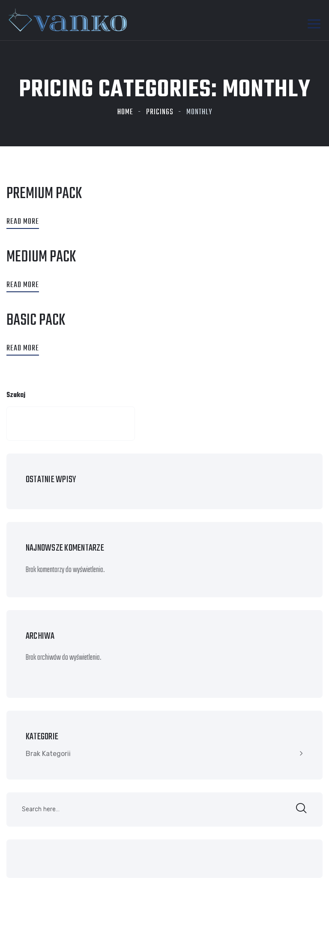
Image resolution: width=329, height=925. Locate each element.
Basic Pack (35, 320)
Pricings (159, 112)
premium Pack (44, 194)
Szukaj (15, 395)
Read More (22, 222)
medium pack (41, 257)
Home (125, 112)
